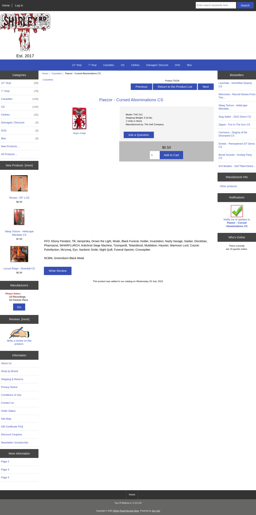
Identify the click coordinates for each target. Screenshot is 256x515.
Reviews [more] (19, 319)
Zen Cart (156, 511)
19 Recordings (19, 296)
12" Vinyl (77, 65)
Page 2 (5, 461)
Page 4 (5, 477)
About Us (6, 363)
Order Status (8, 410)
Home (6, 5)
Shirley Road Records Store (126, 511)
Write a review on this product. (19, 336)
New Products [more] (19, 165)
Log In (19, 5)
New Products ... (10, 146)
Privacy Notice (9, 387)
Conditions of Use (11, 394)
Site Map (6, 418)
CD (122, 65)
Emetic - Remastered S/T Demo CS (237, 145)
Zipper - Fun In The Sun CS (234, 124)
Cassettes (57, 73)
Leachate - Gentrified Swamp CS (235, 84)
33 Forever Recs (19, 300)
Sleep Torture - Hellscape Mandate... (233, 107)
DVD (177, 65)
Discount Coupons (11, 434)
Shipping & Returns (12, 379)
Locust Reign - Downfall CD (19, 258)
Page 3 (5, 469)
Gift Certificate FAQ (12, 426)
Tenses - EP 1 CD (19, 187)
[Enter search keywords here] (216, 5)
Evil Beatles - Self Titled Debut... (237, 166)
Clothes (135, 65)
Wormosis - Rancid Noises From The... (237, 96)
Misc (189, 65)
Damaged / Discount (157, 65)
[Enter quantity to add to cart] (155, 155)
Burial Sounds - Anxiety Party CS (235, 156)
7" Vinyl (92, 65)
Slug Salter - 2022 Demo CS (235, 116)
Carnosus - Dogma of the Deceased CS (233, 134)
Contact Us (7, 402)
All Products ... (9, 154)
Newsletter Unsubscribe (14, 442)
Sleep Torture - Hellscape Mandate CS (19, 222)
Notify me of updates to (237, 216)
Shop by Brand (9, 371)
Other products (228, 186)
